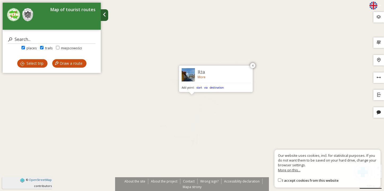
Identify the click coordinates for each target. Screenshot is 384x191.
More (202, 77)
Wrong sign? (209, 181)
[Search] (51, 39)
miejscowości (69, 48)
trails (46, 48)
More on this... (289, 170)
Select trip (31, 63)
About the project (164, 181)
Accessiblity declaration (242, 181)
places (29, 48)
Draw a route (68, 63)
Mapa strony (192, 187)
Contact (189, 181)
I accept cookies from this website (310, 180)
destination (217, 87)
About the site (134, 181)
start (199, 87)
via (206, 87)
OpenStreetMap (40, 180)
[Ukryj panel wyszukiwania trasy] (104, 15)
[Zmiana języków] (375, 5)
